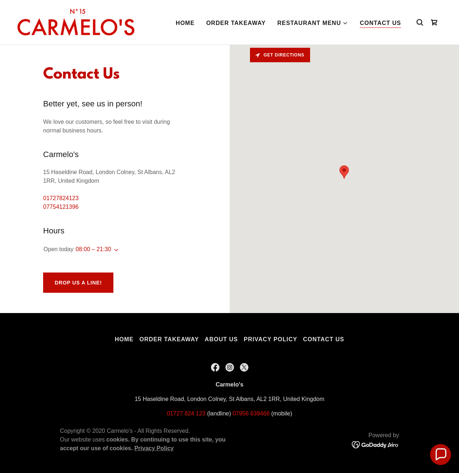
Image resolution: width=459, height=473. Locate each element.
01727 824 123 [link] (186, 413)
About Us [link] (221, 339)
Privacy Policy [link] (270, 339)
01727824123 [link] (61, 198)
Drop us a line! (78, 283)
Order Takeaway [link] (236, 23)
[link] (75, 22)
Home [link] (185, 23)
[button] (313, 23)
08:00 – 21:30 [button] (93, 249)
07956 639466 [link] (251, 413)
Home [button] (124, 339)
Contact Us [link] (380, 23)
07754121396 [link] (61, 207)
